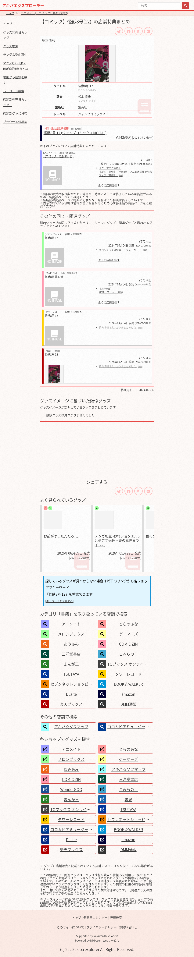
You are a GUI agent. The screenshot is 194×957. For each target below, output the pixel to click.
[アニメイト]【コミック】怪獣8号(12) (44, 13)
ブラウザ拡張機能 (15, 121)
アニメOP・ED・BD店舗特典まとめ (15, 66)
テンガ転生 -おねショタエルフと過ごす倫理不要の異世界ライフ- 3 (118, 540)
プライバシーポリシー (101, 927)
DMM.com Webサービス (104, 940)
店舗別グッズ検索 (15, 113)
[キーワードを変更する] (59, 601)
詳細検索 (116, 917)
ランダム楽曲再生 (15, 54)
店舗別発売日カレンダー (15, 102)
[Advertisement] (97, 450)
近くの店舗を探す (109, 185)
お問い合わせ (128, 927)
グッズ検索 (10, 46)
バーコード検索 (13, 91)
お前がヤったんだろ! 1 (61, 536)
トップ (10, 13)
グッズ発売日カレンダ (15, 35)
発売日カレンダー (95, 917)
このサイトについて (70, 927)
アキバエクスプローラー (23, 5)
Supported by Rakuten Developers (97, 936)
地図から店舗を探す (15, 80)
